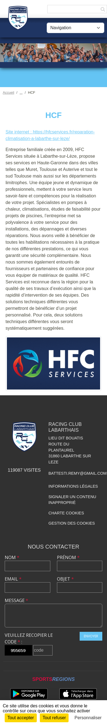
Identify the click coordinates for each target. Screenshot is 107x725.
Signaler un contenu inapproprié (72, 500)
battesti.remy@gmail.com (77, 473)
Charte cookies (66, 513)
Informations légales (73, 486)
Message (16, 600)
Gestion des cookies (71, 523)
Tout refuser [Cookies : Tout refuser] (54, 717)
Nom (12, 557)
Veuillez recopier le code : (29, 638)
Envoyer (91, 636)
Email (13, 579)
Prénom (68, 557)
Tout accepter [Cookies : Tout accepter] (20, 717)
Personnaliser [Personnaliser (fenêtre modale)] (88, 717)
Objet (65, 579)
